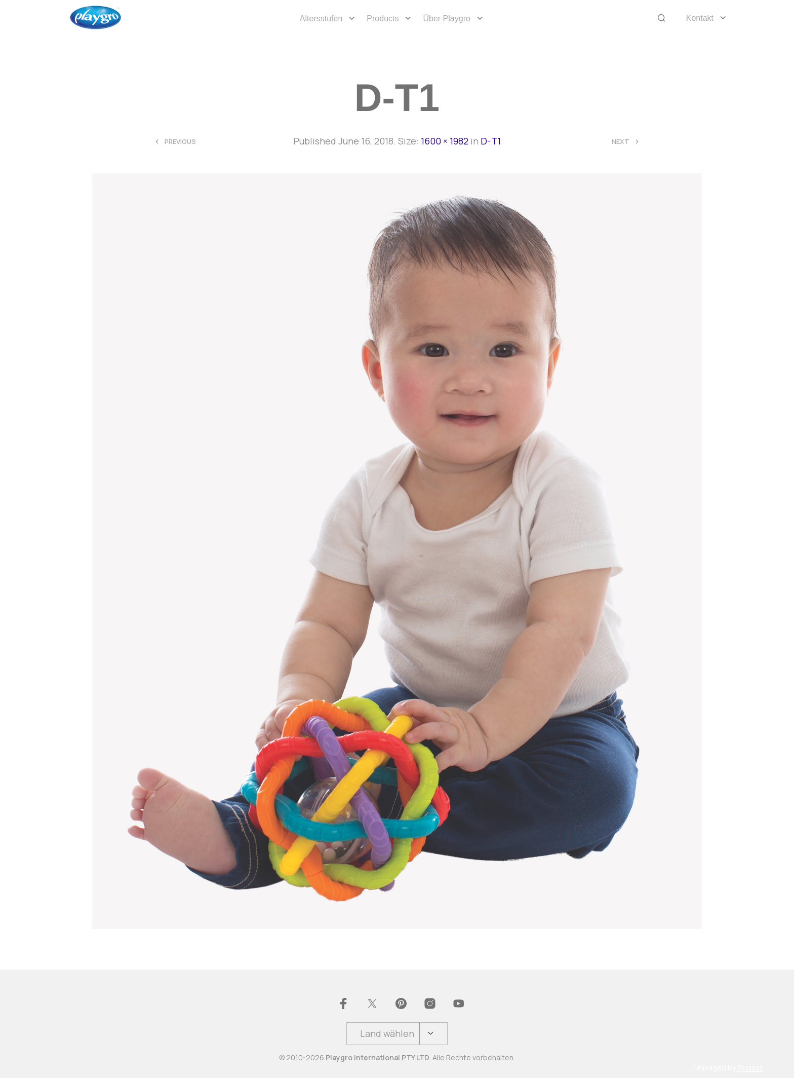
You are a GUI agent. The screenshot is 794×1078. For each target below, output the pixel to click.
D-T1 (491, 141)
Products (383, 18)
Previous (180, 141)
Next (620, 141)
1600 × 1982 (444, 141)
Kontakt (699, 18)
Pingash (750, 1068)
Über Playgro (446, 18)
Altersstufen (321, 18)
